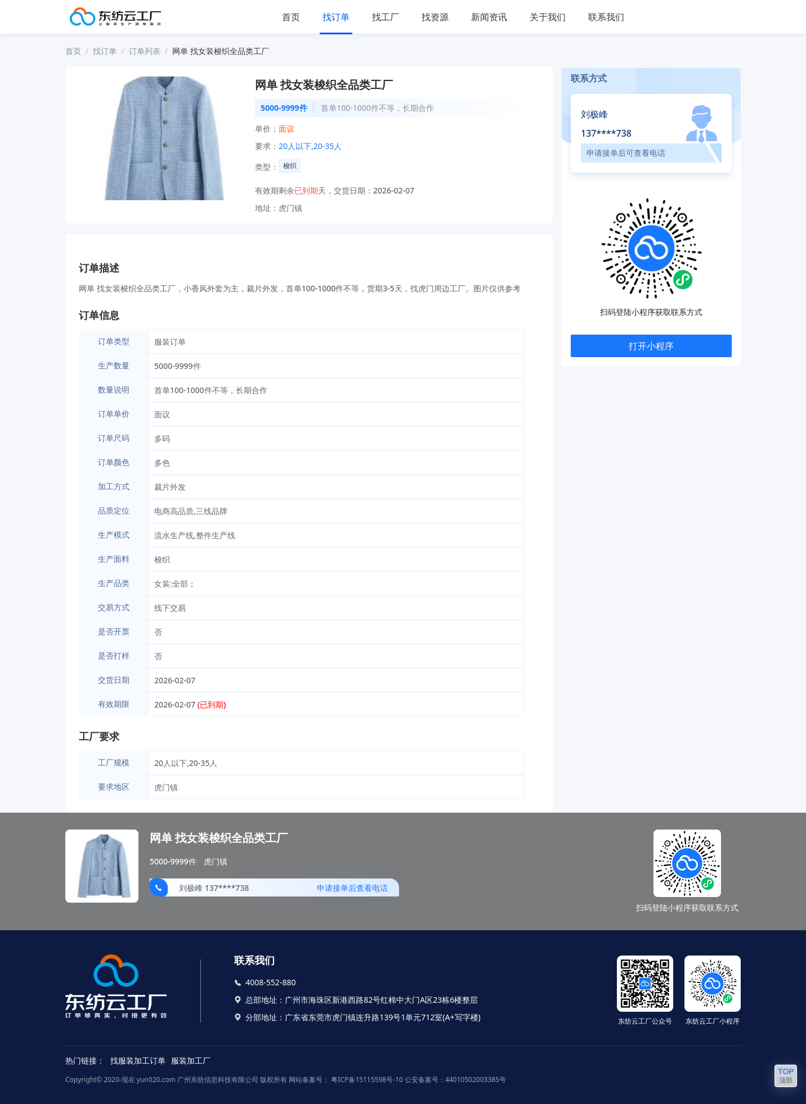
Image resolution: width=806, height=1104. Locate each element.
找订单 (336, 17)
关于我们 (548, 17)
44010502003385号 (475, 1079)
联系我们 (606, 17)
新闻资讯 (489, 17)
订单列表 (144, 51)
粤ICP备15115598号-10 (366, 1079)
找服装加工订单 (137, 1060)
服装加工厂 (191, 1060)
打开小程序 (651, 346)
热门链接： (85, 1060)
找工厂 (385, 17)
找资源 (435, 17)
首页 (291, 17)
